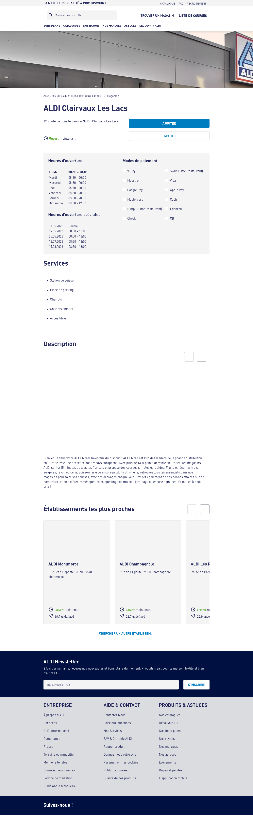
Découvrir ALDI (169, 722)
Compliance (51, 738)
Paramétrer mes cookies (121, 762)
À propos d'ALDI (54, 715)
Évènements (167, 762)
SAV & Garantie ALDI (118, 738)
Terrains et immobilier (59, 754)
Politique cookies (115, 770)
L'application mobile (173, 778)
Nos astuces (167, 754)
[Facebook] (98, 805)
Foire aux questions (117, 722)
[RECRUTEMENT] (196, 3)
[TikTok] (114, 805)
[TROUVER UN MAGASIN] (157, 15)
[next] (205, 509)
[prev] (192, 509)
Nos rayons (167, 738)
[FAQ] (180, 3)
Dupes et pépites (170, 770)
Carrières (50, 722)
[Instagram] (82, 805)
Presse (48, 746)
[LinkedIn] (145, 805)
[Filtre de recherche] (82, 15)
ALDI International (56, 730)
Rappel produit (114, 746)
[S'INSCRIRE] (196, 684)
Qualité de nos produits (120, 778)
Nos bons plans (170, 730)
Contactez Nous (114, 715)
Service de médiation (58, 778)
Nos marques (168, 746)
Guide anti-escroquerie (59, 786)
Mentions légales (55, 762)
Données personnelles (59, 770)
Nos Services (113, 730)
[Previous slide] (189, 357)
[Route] (169, 136)
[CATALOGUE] (167, 3)
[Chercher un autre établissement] (126, 633)
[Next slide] (201, 357)
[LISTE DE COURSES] (193, 15)
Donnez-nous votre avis (120, 754)
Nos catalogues (169, 715)
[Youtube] (129, 805)
